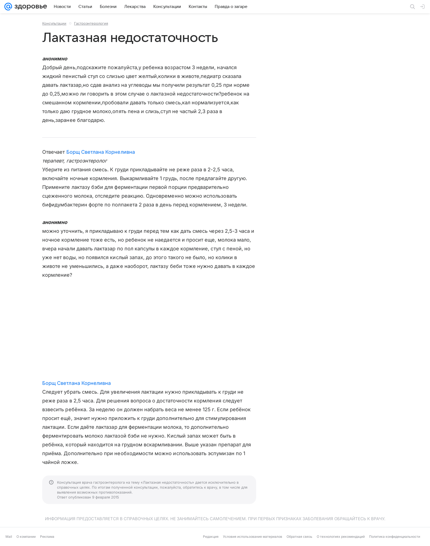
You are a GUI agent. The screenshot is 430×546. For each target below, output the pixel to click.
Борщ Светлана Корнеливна (100, 152)
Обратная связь (299, 536)
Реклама (47, 536)
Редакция (211, 536)
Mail (8, 536)
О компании (26, 536)
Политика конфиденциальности (394, 536)
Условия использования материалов (252, 536)
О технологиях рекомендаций (341, 536)
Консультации (54, 23)
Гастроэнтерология (91, 23)
